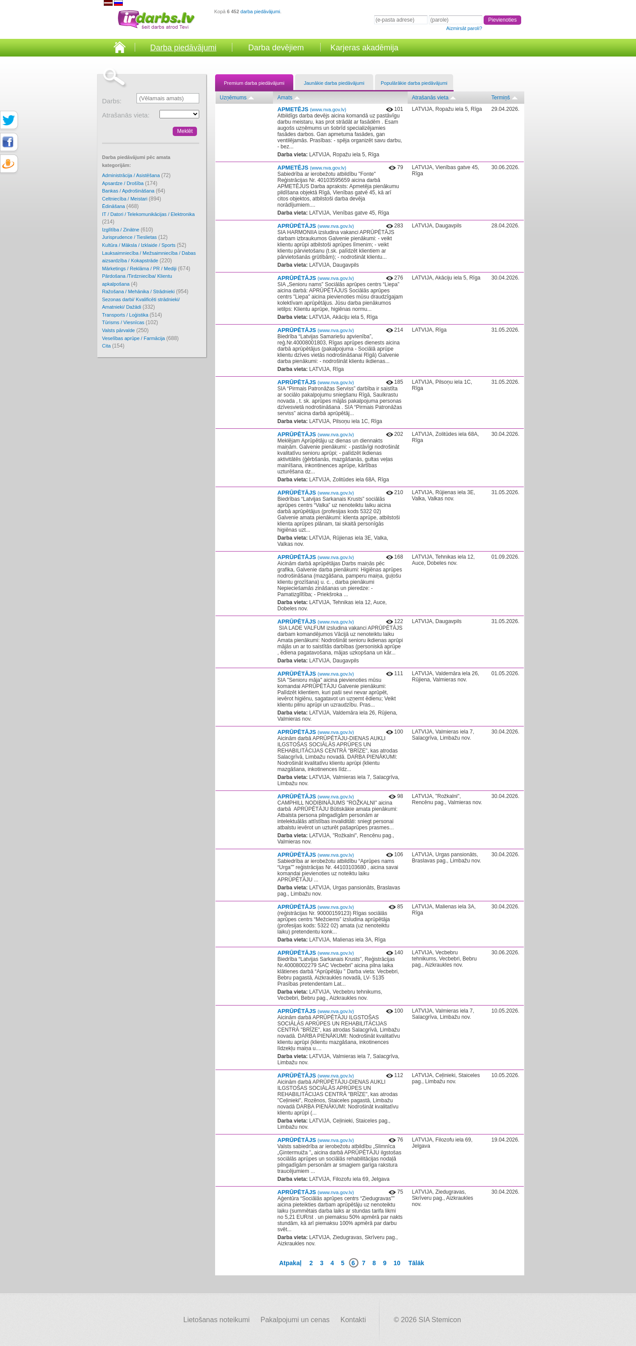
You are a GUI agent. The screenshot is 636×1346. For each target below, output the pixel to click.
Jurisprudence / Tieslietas (135, 237)
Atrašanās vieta (430, 98)
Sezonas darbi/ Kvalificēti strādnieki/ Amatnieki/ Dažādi (141, 303)
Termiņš (501, 98)
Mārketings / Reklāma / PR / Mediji (146, 268)
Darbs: (111, 101)
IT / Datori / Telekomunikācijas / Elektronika (148, 218)
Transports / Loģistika (132, 315)
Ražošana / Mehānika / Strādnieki (145, 291)
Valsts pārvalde (125, 330)
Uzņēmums (233, 98)
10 (397, 1263)
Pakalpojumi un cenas (295, 1319)
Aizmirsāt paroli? (464, 28)
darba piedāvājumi (260, 11)
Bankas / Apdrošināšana (133, 191)
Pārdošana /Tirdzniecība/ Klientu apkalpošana (137, 280)
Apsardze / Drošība (129, 183)
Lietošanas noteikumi (216, 1319)
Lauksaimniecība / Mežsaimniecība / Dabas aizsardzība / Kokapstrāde (149, 257)
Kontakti (353, 1319)
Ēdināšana (120, 206)
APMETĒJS (311, 109)
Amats (284, 98)
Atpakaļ (290, 1263)
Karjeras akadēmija (364, 47)
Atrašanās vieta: (126, 115)
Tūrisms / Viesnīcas (130, 322)
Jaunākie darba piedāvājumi (334, 83)
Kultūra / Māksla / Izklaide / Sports (144, 245)
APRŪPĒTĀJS (315, 226)
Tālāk (416, 1263)
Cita (113, 346)
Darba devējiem (276, 47)
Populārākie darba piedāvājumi (414, 83)
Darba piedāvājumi (183, 47)
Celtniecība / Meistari (131, 199)
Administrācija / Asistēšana (136, 175)
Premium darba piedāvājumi (254, 83)
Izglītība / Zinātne (127, 230)
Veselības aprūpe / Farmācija (140, 338)
